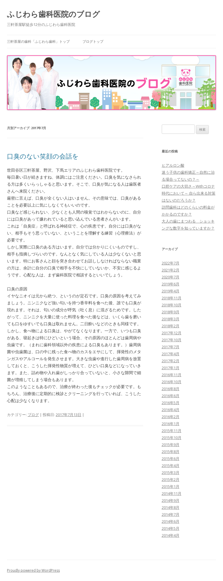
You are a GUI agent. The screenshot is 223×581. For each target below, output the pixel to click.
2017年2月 (170, 360)
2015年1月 (170, 486)
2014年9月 (170, 500)
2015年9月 (170, 444)
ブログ (33, 414)
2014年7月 (170, 514)
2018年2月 (170, 325)
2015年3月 (170, 472)
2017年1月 (170, 367)
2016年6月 (170, 395)
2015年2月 (170, 479)
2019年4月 (170, 291)
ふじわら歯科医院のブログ (53, 14)
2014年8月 (170, 507)
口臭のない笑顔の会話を (43, 156)
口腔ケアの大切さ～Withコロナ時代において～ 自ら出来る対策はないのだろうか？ (188, 193)
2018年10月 (171, 305)
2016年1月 (170, 423)
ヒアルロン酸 (173, 165)
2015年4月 (170, 465)
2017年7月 (170, 346)
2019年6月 (170, 284)
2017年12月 (171, 332)
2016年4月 (170, 409)
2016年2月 (170, 416)
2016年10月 (171, 381)
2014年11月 (171, 493)
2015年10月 (171, 437)
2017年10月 (171, 339)
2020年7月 (170, 277)
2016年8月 (170, 388)
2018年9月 (170, 312)
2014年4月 (170, 535)
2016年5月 (170, 402)
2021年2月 (170, 270)
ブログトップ (92, 41)
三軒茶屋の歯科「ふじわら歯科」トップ (38, 41)
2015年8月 (170, 451)
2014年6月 (170, 521)
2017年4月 (170, 353)
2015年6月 (170, 458)
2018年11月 (171, 298)
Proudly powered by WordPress (33, 570)
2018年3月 (170, 318)
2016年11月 (171, 374)
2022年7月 (170, 263)
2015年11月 (171, 430)
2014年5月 (170, 528)
